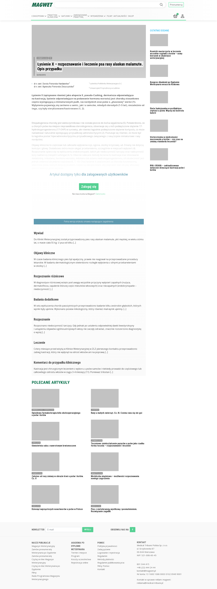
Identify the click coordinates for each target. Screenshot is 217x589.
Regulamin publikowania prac (111, 562)
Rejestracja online (79, 562)
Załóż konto (100, 194)
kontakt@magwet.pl (146, 570)
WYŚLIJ (87, 529)
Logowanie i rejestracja (108, 552)
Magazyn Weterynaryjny (43, 546)
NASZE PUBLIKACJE (41, 542)
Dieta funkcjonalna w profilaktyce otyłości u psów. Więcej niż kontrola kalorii (167, 110)
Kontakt (101, 569)
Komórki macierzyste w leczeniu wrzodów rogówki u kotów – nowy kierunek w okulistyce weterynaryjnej (166, 54)
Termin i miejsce (79, 552)
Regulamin (102, 556)
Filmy (109, 16)
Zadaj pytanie (103, 549)
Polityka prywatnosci (107, 546)
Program (75, 556)
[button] (39, 16)
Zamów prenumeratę (42, 549)
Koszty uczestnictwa (81, 559)
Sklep (131, 16)
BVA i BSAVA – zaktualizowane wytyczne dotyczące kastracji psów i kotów (167, 167)
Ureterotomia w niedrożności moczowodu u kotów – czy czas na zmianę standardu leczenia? (166, 139)
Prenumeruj (176, 4)
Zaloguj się (88, 187)
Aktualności (120, 16)
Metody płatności (105, 559)
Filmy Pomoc (103, 566)
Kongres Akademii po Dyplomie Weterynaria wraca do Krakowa (164, 83)
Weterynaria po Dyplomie (44, 552)
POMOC (100, 542)
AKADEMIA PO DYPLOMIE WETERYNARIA (78, 546)
